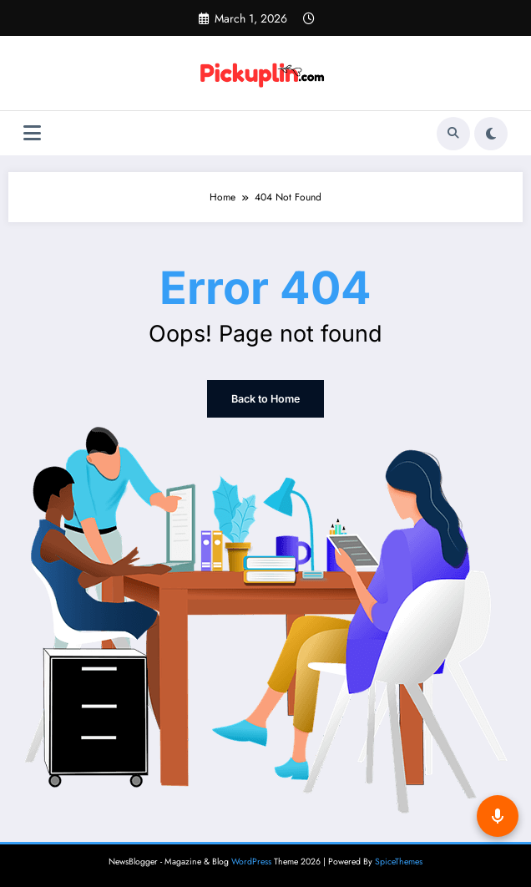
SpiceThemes (398, 861)
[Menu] (32, 133)
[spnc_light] (491, 133)
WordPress (251, 861)
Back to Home (265, 399)
